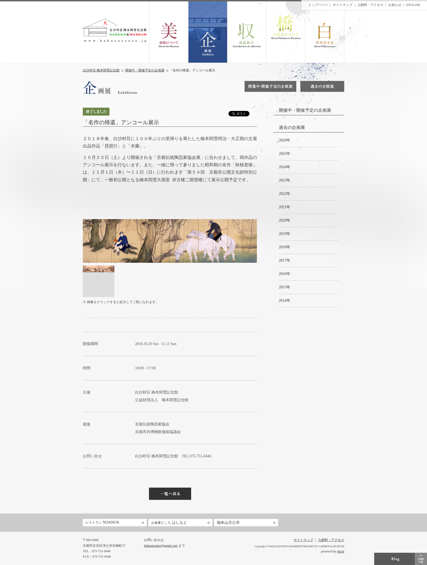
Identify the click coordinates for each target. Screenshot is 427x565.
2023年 (284, 180)
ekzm (340, 551)
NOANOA (102, 522)
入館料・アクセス (370, 5)
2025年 (284, 154)
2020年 (284, 220)
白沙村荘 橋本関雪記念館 (101, 70)
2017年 (284, 260)
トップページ (318, 5)
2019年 (284, 234)
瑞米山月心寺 (228, 523)
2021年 (284, 207)
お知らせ (394, 5)
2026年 (284, 140)
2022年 (284, 194)
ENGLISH (413, 5)
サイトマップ (342, 5)
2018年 (284, 247)
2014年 (284, 300)
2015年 (284, 287)
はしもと (169, 523)
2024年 (284, 167)
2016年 (284, 274)
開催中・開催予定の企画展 (144, 70)
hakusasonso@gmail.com (161, 546)
